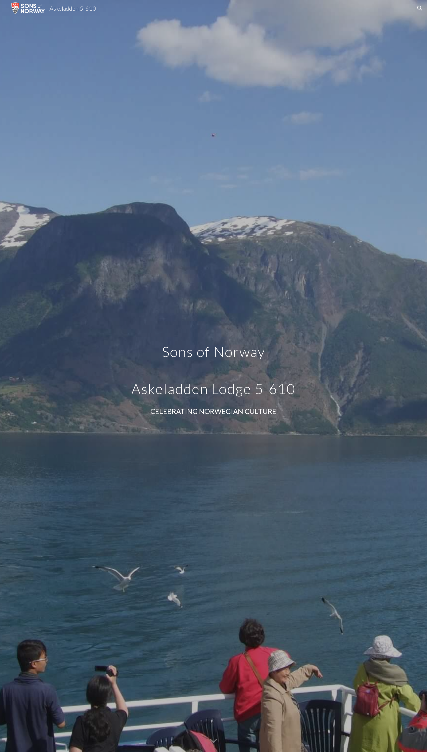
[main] (213, 366)
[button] (420, 8)
